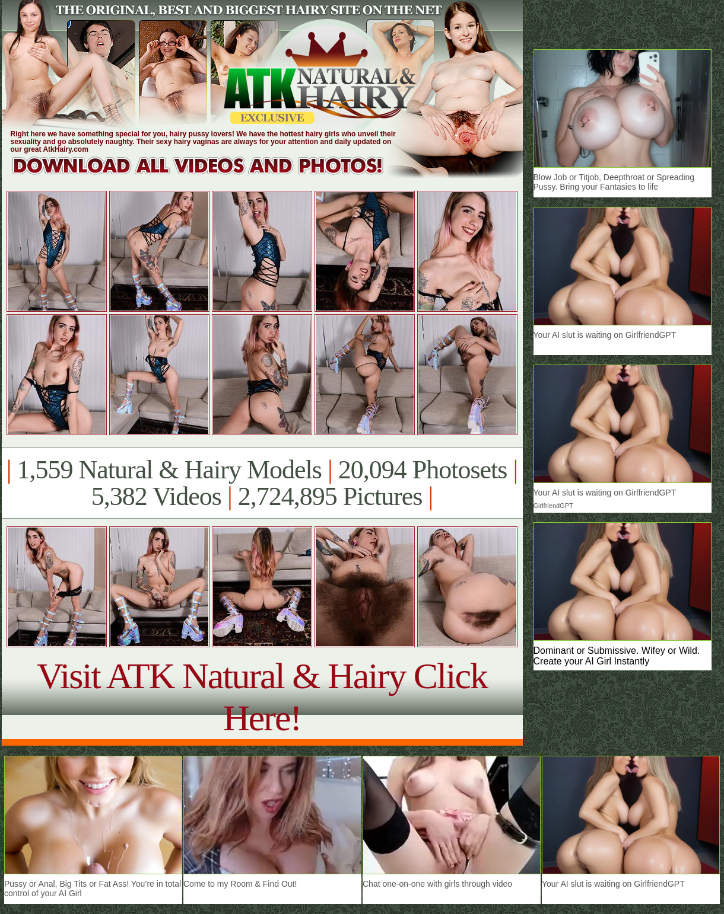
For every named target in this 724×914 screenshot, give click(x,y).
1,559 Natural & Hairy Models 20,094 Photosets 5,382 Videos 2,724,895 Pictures (262, 483)
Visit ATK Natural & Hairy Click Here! (262, 697)
